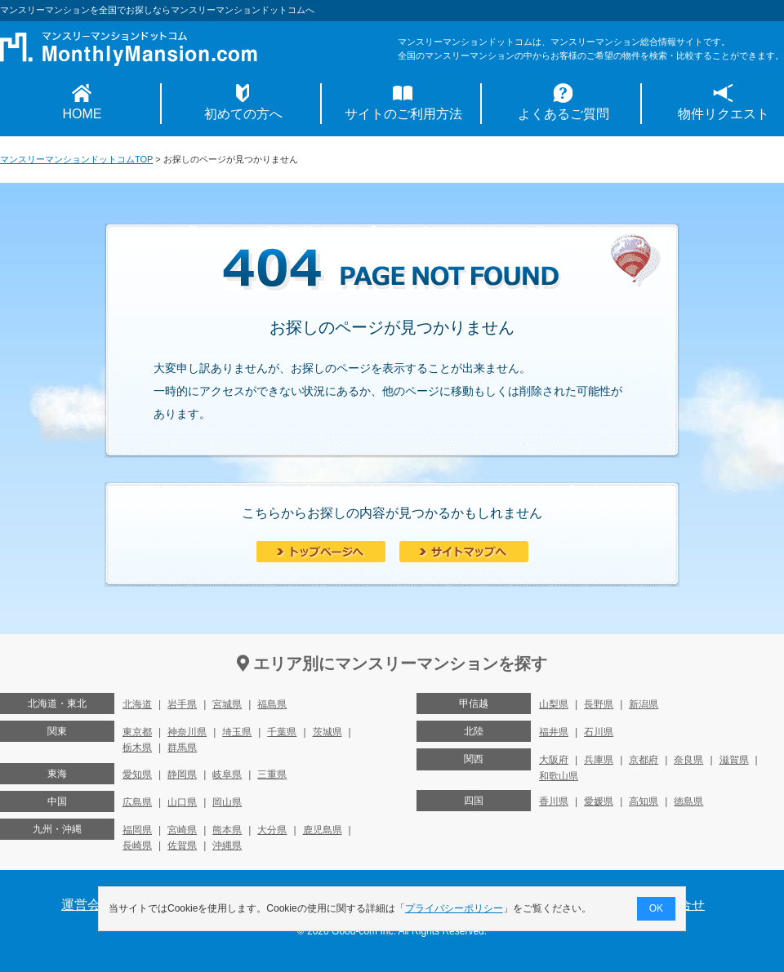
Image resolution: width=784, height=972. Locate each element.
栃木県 (137, 747)
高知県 (643, 801)
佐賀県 (182, 845)
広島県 (137, 802)
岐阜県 (227, 774)
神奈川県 (187, 732)
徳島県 (688, 801)
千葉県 (281, 732)
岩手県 (182, 704)
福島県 (272, 704)
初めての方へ (243, 114)
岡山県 (227, 802)
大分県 (272, 830)
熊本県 (227, 830)
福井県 (553, 732)
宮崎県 (182, 830)
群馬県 (182, 747)
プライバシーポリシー (454, 908)
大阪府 (553, 760)
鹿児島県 (322, 830)
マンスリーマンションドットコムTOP (76, 159)
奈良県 (688, 760)
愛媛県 (598, 801)
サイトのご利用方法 (403, 114)
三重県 (272, 774)
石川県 (598, 732)
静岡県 (182, 774)
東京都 (137, 732)
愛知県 (137, 774)
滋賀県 (734, 760)
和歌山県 (558, 776)
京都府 (643, 760)
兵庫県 (598, 760)
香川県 (553, 801)
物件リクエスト (723, 114)
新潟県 (643, 704)
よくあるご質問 (563, 114)
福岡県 (137, 830)
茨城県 (327, 732)
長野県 (598, 704)
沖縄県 (227, 845)
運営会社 (87, 905)
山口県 (182, 802)
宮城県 (227, 704)
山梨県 (553, 704)
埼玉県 (237, 732)
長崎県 (137, 845)
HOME (82, 114)
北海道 (137, 704)
